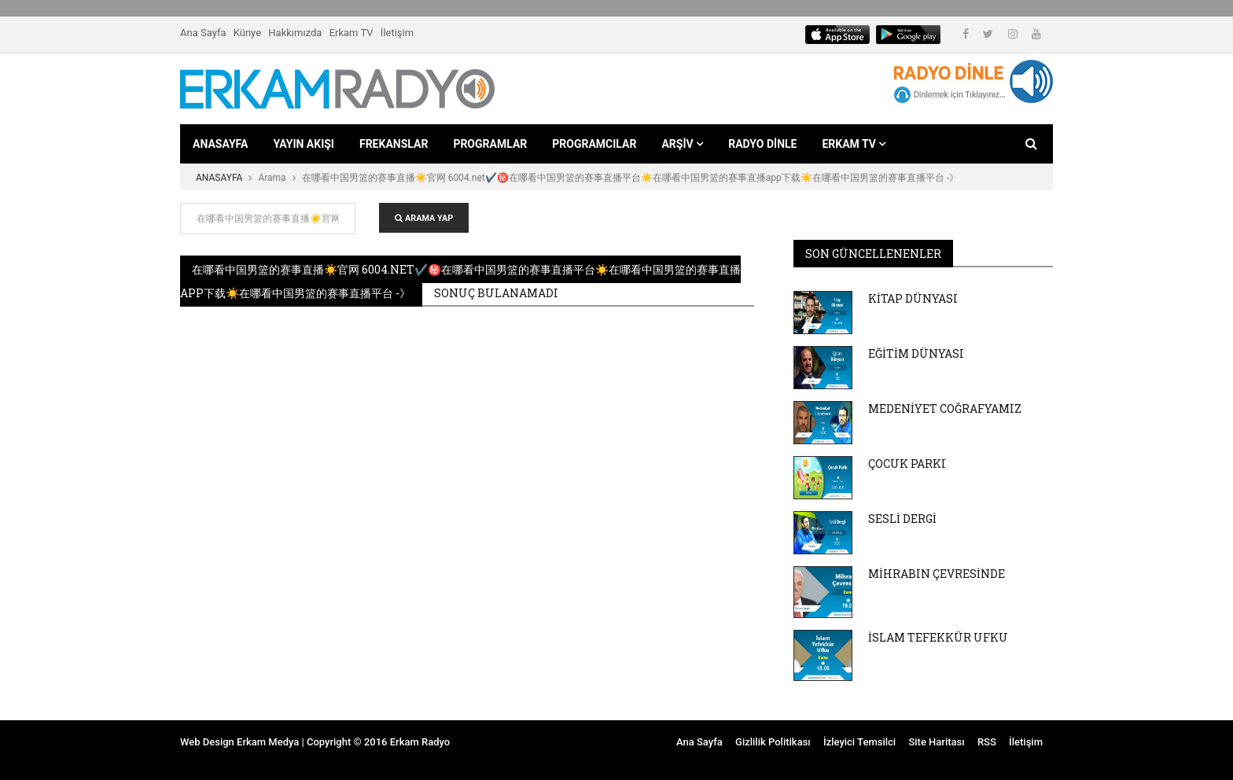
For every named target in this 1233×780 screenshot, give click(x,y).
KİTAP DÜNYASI (913, 298)
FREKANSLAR (393, 144)
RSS (986, 742)
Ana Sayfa (203, 33)
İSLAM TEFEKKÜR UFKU (938, 637)
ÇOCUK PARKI (907, 463)
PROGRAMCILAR (594, 144)
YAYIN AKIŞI (303, 144)
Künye (247, 33)
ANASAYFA (220, 144)
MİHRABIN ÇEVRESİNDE (936, 573)
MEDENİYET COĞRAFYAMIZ (944, 408)
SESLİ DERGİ (902, 518)
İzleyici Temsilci (859, 742)
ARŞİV (682, 144)
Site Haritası (936, 742)
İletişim (397, 33)
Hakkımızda (295, 33)
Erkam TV (351, 33)
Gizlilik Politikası (773, 742)
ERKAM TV (853, 144)
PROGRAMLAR (490, 144)
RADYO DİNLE (762, 144)
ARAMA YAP (424, 218)
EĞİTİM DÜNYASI (916, 353)
